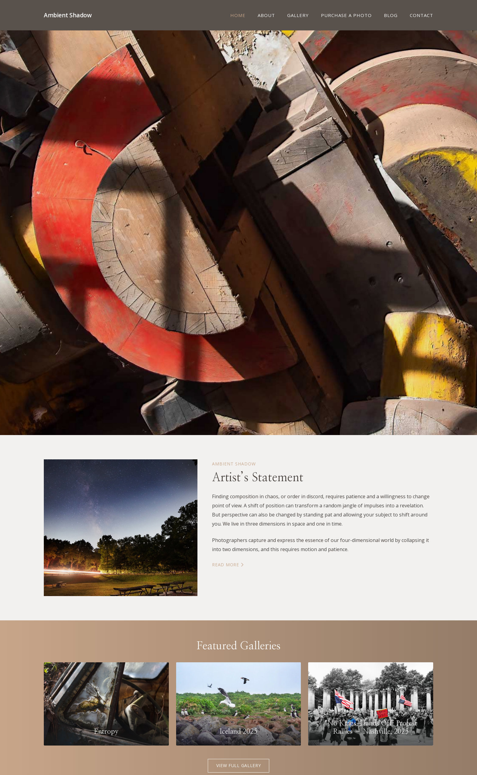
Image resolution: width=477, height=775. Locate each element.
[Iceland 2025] (238, 704)
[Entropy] (106, 704)
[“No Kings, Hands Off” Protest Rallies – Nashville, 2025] (370, 704)
